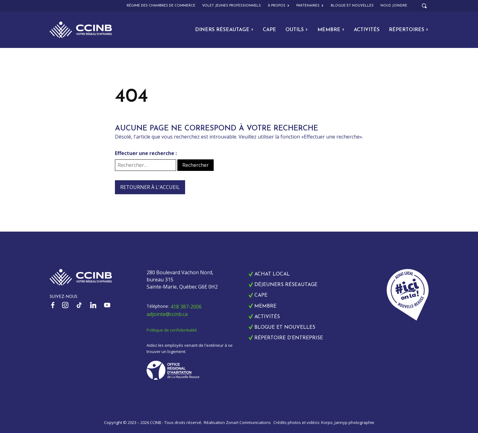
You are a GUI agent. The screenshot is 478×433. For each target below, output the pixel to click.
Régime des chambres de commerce (161, 5)
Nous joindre (393, 5)
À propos (278, 6)
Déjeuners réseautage (285, 284)
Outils (296, 29)
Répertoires (408, 29)
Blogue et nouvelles (352, 5)
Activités (367, 29)
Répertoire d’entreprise (288, 338)
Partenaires (310, 6)
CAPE (269, 29)
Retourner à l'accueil (150, 187)
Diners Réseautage (224, 29)
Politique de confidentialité (172, 330)
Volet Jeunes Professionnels (231, 5)
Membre (330, 29)
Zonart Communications (248, 422)
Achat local (272, 274)
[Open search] (424, 6)
